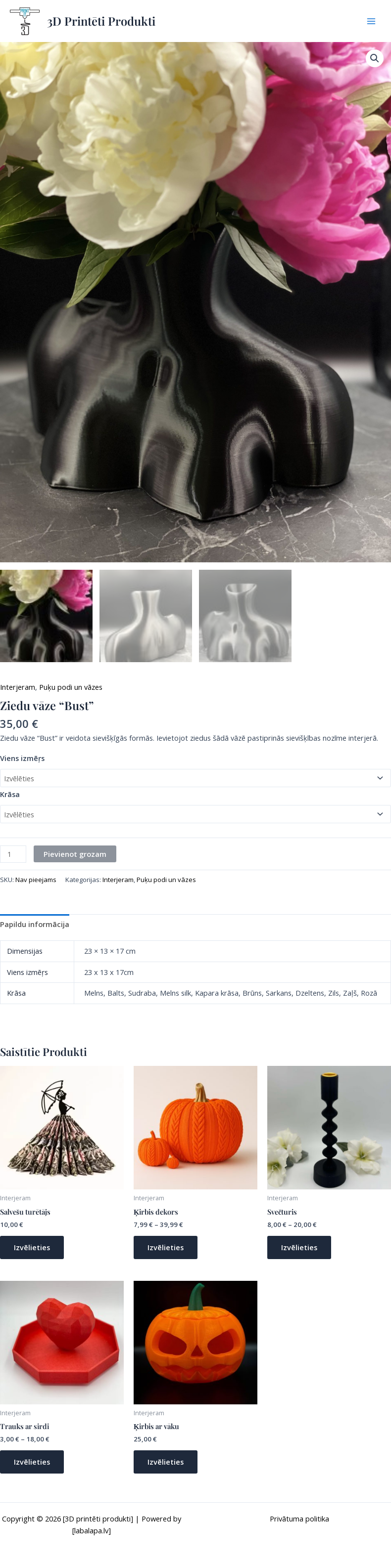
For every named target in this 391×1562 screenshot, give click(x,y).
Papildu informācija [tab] (34, 924)
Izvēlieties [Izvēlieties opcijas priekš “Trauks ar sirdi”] (32, 1462)
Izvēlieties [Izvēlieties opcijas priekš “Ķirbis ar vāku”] (165, 1462)
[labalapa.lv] (91, 1530)
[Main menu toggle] (371, 21)
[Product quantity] (13, 854)
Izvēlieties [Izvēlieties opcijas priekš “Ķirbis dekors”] (165, 1247)
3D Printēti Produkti (101, 21)
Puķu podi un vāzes (70, 687)
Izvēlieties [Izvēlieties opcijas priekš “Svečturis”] (299, 1247)
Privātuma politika (299, 1518)
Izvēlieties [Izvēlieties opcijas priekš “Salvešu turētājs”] (32, 1247)
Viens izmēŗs (22, 758)
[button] (375, 58)
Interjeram (17, 687)
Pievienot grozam (75, 854)
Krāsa (10, 794)
